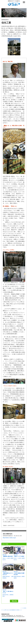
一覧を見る (14, 601)
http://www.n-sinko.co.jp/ (9, 537)
